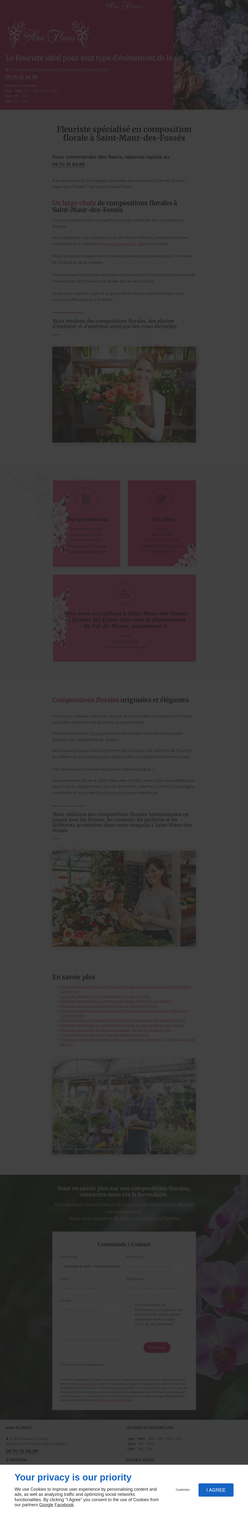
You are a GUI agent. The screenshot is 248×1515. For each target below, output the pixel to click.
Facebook (64, 1504)
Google (46, 1504)
